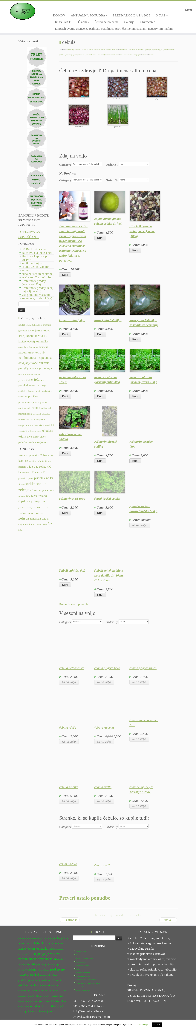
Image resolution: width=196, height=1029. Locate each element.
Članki (83, 22)
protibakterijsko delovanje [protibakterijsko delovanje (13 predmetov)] (29, 391)
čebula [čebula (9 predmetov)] (44, 524)
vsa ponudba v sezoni (36, 294)
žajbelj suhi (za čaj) (72, 570)
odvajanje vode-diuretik (137, 49)
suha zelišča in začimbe (37, 274)
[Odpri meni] (182, 10)
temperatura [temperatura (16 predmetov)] (24, 425)
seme (25, 270)
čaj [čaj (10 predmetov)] (28, 431)
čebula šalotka (68, 787)
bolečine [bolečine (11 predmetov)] (28, 325)
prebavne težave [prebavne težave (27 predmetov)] (31, 379)
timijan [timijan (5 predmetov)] (31, 502)
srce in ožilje (102, 55)
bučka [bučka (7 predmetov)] (39, 461)
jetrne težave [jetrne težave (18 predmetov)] (42, 330)
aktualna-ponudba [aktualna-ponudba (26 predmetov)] (28, 455)
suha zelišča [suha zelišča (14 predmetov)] (24, 496)
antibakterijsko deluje (73, 49)
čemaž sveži (102, 865)
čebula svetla (102, 787)
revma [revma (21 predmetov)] (36, 408)
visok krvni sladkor (126, 55)
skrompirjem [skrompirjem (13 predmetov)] (40, 490)
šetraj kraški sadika (107, 498)
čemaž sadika (68, 864)
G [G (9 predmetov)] (27, 467)
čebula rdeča (67, 727)
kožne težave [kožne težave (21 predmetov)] (34, 336)
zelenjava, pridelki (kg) (37, 298)
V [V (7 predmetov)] (46, 502)
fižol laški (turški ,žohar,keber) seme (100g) (142, 231)
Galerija (129, 22)
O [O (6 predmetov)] (41, 473)
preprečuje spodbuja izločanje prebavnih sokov (81, 55)
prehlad (62, 55)
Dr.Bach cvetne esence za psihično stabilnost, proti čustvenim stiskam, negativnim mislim (114, 28)
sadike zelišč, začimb (35, 266)
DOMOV (59, 15)
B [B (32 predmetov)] (41, 455)
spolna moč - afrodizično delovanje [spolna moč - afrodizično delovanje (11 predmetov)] (30, 996)
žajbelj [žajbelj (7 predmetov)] (20, 530)
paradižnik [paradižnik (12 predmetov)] (23, 478)
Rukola (168, 920)
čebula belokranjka (71, 668)
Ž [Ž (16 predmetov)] (51, 524)
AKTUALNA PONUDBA (89, 15)
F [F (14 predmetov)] (52, 461)
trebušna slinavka (113, 55)
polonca (151, 55)
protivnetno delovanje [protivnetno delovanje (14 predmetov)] (52, 980)
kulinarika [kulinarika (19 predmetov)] (42, 341)
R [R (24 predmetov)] (19, 484)
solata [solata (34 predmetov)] (50, 490)
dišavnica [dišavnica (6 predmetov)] (48, 461)
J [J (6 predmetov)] (47, 467)
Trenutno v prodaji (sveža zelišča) (34, 282)
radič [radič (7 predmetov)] (22, 485)
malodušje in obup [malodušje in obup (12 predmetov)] (25, 347)
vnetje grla (137, 55)
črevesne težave (99, 49)
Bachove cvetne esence (37, 252)
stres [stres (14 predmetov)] (43, 419)
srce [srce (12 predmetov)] (27, 420)
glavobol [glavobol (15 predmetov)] (22, 330)
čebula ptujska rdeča (143, 668)
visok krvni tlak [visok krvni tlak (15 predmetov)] (46, 425)
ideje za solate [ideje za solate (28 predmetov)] (37, 466)
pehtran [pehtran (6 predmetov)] (31, 479)
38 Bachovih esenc (34, 249)
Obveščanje (147, 22)
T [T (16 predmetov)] (27, 501)
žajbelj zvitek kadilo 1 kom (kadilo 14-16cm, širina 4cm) (109, 575)
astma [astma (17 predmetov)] (21, 324)
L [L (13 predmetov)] (30, 472)
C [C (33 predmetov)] (43, 460)
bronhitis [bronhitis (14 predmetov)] (47, 325)
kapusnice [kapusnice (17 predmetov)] (23, 472)
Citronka (69, 920)
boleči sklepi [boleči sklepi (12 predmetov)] (37, 325)
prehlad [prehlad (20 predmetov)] (23, 385)
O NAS (161, 15)
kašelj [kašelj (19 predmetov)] (21, 336)
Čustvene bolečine (106, 22)
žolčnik (144, 55)
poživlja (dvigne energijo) (154, 49)
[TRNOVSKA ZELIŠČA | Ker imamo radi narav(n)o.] (22, 11)
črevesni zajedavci (112, 49)
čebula (91, 49)
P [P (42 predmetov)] (44, 472)
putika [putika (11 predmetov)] (42, 403)
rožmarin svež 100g (72, 498)
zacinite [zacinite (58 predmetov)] (42, 507)
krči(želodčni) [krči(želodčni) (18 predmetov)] (26, 341)
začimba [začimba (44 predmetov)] (24, 513)
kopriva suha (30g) (72, 320)
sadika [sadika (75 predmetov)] (30, 484)
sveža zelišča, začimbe (36, 277)
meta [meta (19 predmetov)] (37, 472)
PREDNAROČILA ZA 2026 (131, 15)
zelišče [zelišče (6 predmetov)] (39, 524)
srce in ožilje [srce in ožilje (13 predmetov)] (35, 419)
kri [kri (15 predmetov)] (45, 336)
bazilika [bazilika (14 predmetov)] (32, 461)
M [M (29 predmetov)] (33, 472)
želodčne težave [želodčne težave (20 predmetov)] (40, 1006)
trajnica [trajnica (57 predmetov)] (39, 501)
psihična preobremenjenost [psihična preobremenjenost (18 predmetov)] (34, 985)
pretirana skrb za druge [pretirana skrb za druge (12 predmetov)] (37, 385)
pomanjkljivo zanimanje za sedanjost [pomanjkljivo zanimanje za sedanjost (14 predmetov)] (35, 368)
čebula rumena (104, 727)
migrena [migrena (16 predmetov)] (43, 346)
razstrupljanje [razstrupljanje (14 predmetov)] (24, 408)
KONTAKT (64, 22)
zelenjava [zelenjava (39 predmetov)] (37, 513)
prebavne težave (168, 49)
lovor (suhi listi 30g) (107, 320)
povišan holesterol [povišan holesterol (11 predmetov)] (33, 374)
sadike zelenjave (32, 263)
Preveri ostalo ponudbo (74, 604)
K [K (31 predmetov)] (49, 466)
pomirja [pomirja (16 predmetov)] (22, 374)
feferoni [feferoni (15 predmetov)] (22, 466)
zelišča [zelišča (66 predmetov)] (23, 518)
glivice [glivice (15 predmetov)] (31, 330)
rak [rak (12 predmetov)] (46, 402)
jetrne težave (123, 49)
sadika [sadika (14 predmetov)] (44, 408)
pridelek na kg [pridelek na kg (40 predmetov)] (43, 478)
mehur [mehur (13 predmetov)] (36, 347)
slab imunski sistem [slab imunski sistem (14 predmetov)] (57, 990)
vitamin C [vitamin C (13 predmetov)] (22, 431)
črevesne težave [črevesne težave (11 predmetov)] (35, 431)
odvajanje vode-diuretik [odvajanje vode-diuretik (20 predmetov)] (33, 363)
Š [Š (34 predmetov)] (49, 524)
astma (84, 49)
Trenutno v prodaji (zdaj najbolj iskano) (37, 289)
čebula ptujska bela (107, 668)
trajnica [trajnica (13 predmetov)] (35, 425)
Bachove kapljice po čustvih (35, 257)
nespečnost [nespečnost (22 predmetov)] (44, 357)
